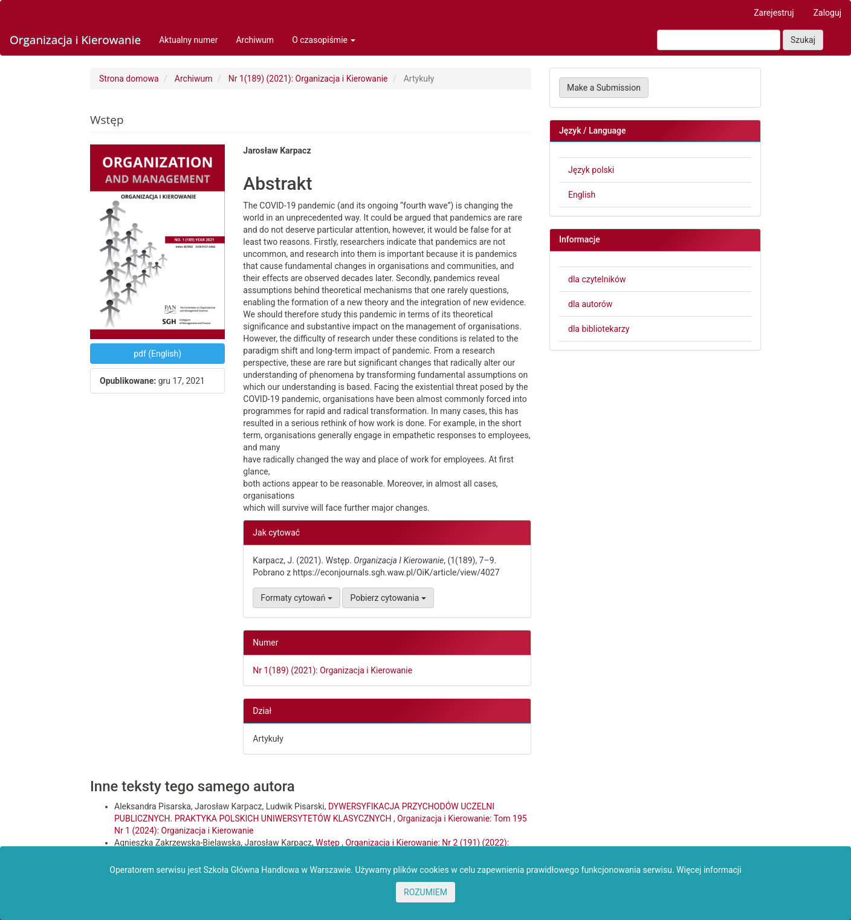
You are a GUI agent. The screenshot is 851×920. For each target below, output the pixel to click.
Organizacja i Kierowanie (75, 40)
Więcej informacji (709, 870)
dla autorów (590, 304)
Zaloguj (827, 13)
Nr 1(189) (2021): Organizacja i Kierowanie (308, 78)
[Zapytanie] (718, 40)
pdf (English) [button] (157, 353)
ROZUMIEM (425, 892)
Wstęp (328, 842)
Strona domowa (129, 78)
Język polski (591, 170)
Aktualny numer (188, 40)
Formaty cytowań (296, 598)
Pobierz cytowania (388, 598)
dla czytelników (597, 279)
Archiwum (255, 40)
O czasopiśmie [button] (323, 40)
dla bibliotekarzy (598, 329)
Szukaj (803, 40)
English (581, 194)
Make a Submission (604, 87)
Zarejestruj (774, 13)
